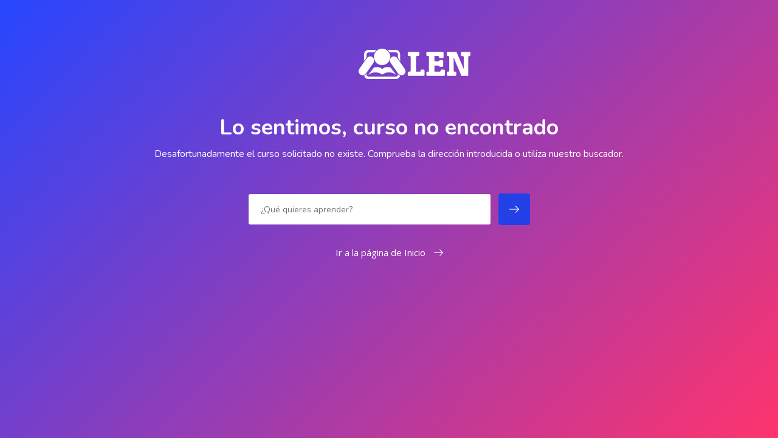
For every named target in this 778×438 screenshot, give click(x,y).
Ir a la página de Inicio (389, 252)
